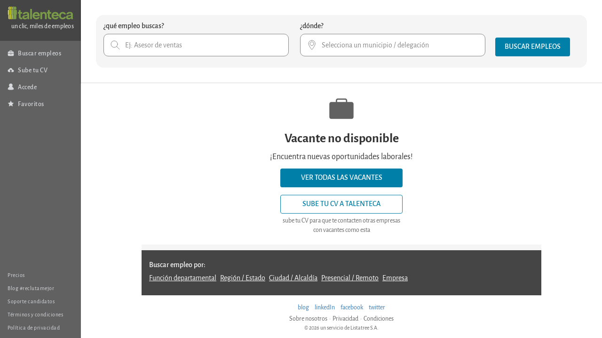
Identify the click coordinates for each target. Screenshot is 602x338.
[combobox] (196, 45)
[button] (532, 47)
